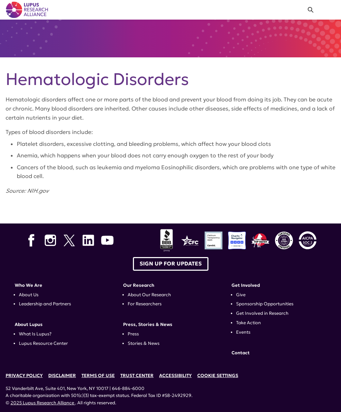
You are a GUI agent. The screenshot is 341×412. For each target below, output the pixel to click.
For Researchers (145, 304)
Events (243, 332)
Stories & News (143, 343)
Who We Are (28, 285)
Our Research (138, 285)
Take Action (248, 323)
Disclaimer (62, 375)
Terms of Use (98, 375)
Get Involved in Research (262, 313)
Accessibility (175, 375)
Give (241, 295)
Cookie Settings (217, 375)
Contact (241, 353)
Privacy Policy (24, 375)
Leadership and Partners (45, 304)
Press (133, 334)
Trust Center (137, 375)
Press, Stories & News (147, 324)
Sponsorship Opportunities (264, 304)
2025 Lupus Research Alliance (42, 403)
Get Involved (246, 285)
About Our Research (149, 295)
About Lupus (29, 324)
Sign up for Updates (171, 263)
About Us (28, 295)
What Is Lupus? (35, 334)
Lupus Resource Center (43, 343)
